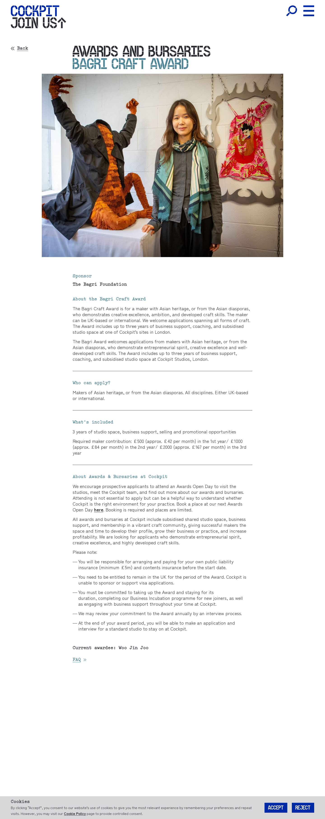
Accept (276, 807)
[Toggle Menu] (308, 10)
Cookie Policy (75, 813)
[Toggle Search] (291, 10)
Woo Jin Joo (134, 648)
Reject (303, 807)
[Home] (35, 10)
